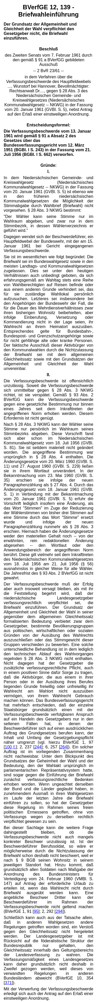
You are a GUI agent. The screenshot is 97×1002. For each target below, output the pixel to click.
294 (59, 911)
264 (63, 747)
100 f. (10, 747)
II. (48, 375)
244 (37, 747)
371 (8, 983)
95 (36, 911)
